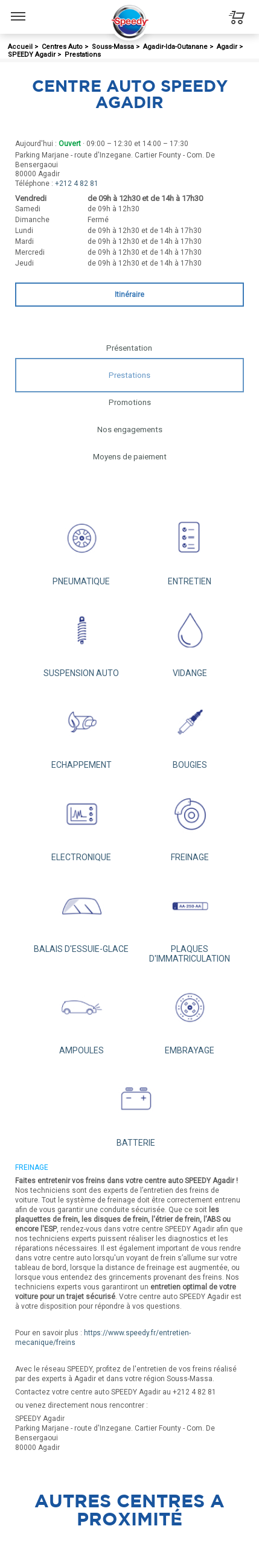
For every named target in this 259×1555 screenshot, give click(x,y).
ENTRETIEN (190, 546)
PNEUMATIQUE (81, 546)
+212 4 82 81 (76, 183)
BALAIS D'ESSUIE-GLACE (81, 914)
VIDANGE (190, 638)
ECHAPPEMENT (81, 730)
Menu (18, 10)
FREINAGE (190, 821)
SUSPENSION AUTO (81, 638)
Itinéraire (129, 294)
